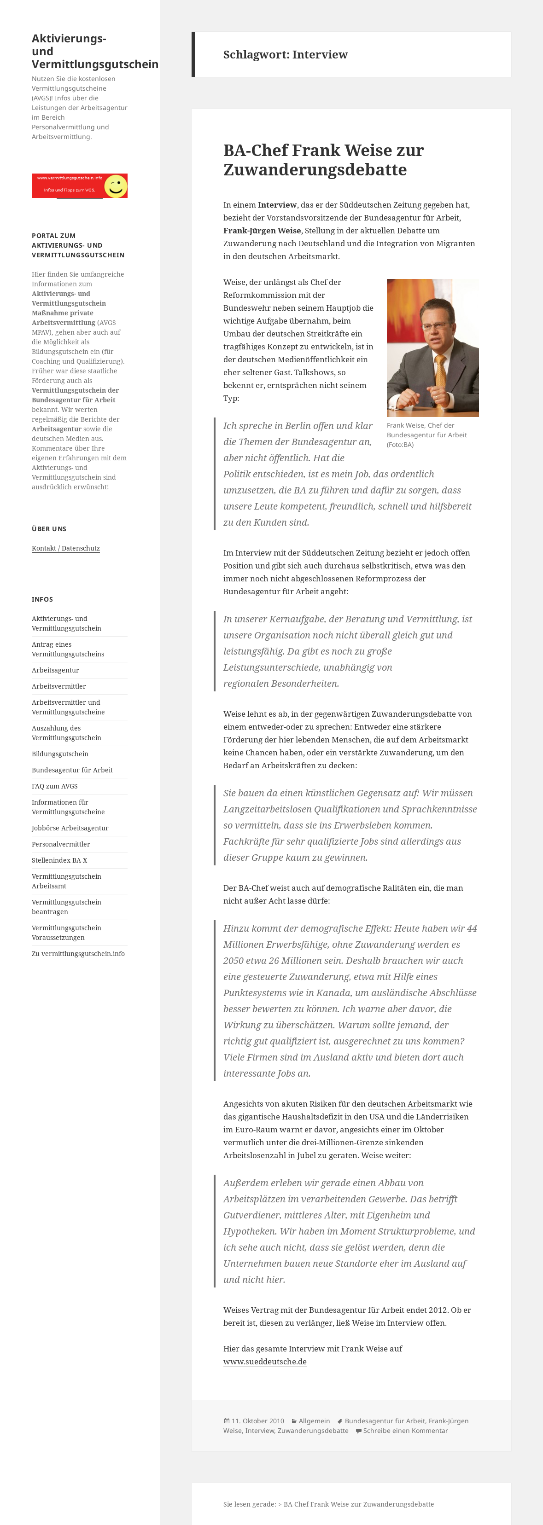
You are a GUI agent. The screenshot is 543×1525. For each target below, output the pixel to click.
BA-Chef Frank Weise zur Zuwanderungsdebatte (323, 159)
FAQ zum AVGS (55, 786)
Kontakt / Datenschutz (66, 548)
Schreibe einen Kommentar (405, 1430)
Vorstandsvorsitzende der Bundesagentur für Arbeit (363, 217)
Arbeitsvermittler (59, 686)
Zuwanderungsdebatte (313, 1430)
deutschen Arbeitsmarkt (412, 1103)
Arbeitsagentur (55, 670)
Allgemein (314, 1420)
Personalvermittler (61, 844)
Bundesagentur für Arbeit (72, 769)
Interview (259, 1430)
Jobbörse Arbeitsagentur (70, 827)
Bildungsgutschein (60, 753)
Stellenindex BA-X (59, 860)
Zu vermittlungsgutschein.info (78, 953)
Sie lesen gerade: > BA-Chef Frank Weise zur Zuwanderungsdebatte (328, 1504)
